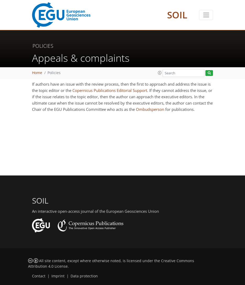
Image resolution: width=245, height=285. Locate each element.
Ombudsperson (150, 109)
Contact (38, 276)
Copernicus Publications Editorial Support (109, 90)
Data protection (84, 276)
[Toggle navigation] (206, 15)
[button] (160, 72)
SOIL (177, 15)
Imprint (58, 276)
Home (37, 72)
